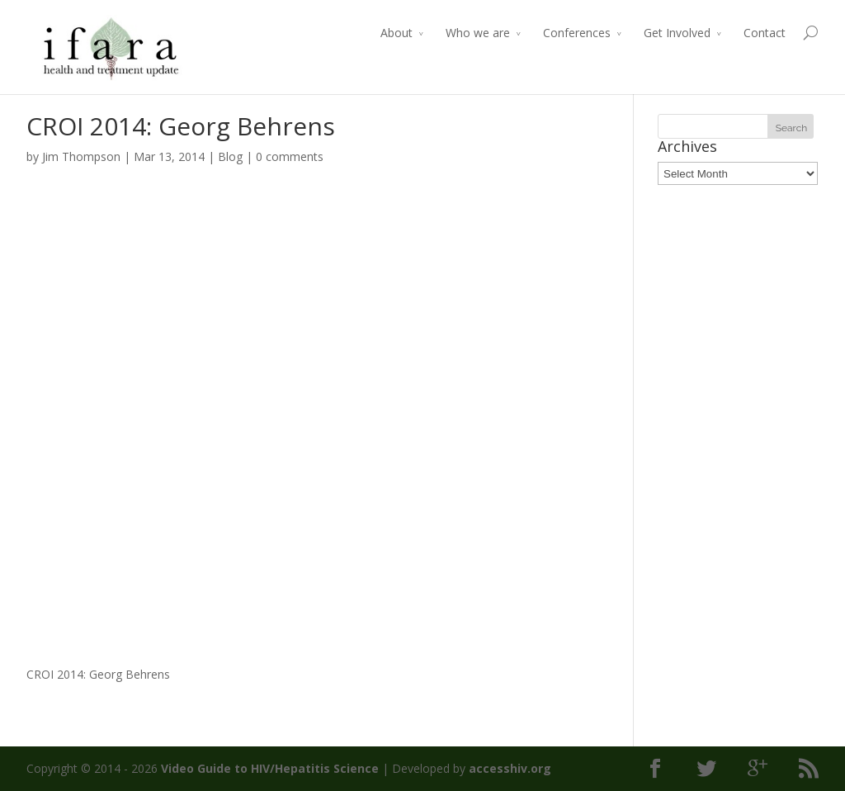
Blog (230, 156)
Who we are (478, 32)
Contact (765, 32)
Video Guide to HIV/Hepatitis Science (270, 768)
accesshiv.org (510, 768)
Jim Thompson (81, 156)
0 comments (289, 156)
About (396, 32)
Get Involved (677, 32)
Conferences (577, 32)
